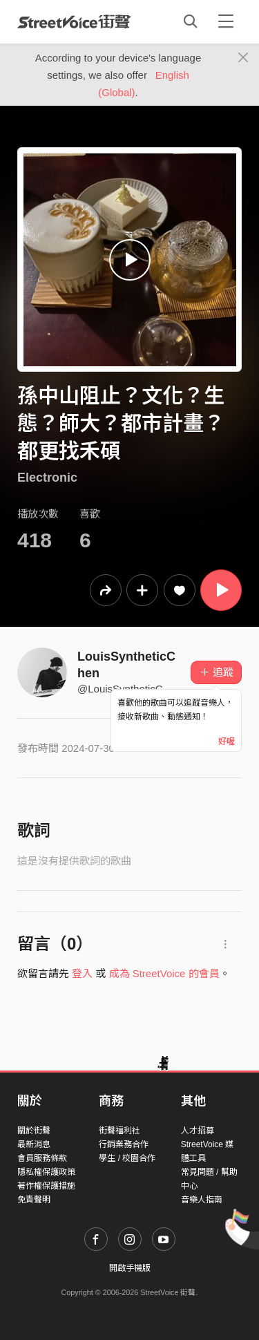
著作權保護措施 (46, 1186)
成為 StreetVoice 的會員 (164, 973)
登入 (82, 973)
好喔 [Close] (226, 741)
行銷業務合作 (123, 1144)
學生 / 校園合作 (127, 1158)
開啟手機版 (130, 1268)
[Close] (243, 58)
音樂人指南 (201, 1200)
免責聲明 (33, 1200)
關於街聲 (33, 1130)
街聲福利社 (119, 1130)
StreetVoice (74, 21)
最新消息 (33, 1144)
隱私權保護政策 (46, 1172)
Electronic (47, 477)
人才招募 (197, 1130)
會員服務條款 (42, 1158)
